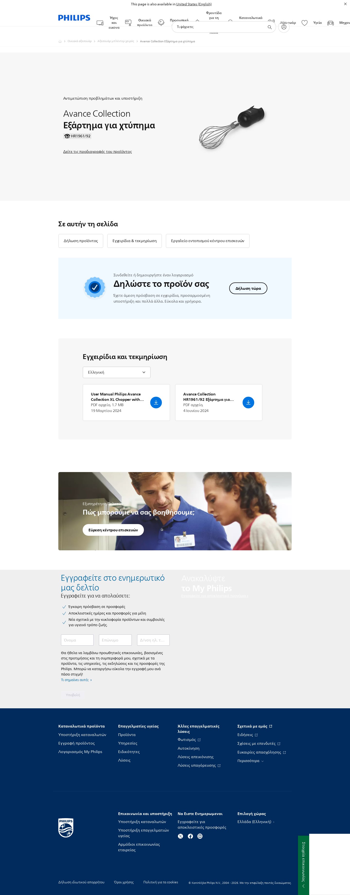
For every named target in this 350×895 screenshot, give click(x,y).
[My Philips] (284, 17)
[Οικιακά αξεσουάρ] (82, 32)
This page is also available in (153, 4)
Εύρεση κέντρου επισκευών (113, 520)
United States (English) (194, 4)
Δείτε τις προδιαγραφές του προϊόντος (97, 142)
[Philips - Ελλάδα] (63, 32)
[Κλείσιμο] (345, 4)
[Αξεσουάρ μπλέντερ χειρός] (118, 32)
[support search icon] (269, 18)
